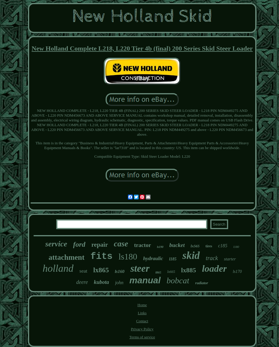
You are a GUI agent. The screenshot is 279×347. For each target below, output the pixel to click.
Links (142, 313)
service (56, 244)
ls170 (237, 271)
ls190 (160, 246)
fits (101, 256)
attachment (66, 257)
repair (99, 244)
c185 (222, 245)
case (121, 243)
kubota (101, 282)
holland (58, 268)
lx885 (188, 270)
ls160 (120, 271)
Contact (142, 321)
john (119, 282)
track (212, 258)
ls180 (127, 256)
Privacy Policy (142, 329)
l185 (172, 259)
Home (142, 305)
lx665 (171, 272)
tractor (142, 245)
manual (145, 280)
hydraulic (153, 258)
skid (191, 255)
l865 (159, 272)
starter (230, 259)
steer (139, 268)
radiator (201, 283)
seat (83, 271)
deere (82, 282)
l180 (236, 246)
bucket (177, 245)
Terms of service (142, 337)
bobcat (178, 280)
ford (79, 244)
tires (209, 246)
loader (214, 268)
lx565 (195, 246)
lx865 (101, 270)
